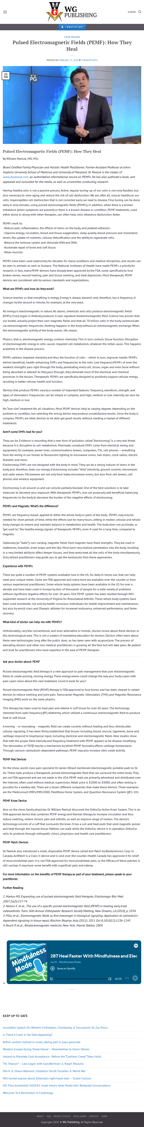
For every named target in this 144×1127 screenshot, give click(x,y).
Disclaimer (80, 1116)
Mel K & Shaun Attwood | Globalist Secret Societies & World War (44, 1071)
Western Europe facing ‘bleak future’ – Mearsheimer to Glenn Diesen (46, 1049)
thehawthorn (89, 60)
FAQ (49, 1116)
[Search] (139, 11)
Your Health (72, 37)
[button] (5, 12)
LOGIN (132, 12)
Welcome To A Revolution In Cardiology (28, 1093)
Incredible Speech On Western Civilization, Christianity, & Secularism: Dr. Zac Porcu (55, 1027)
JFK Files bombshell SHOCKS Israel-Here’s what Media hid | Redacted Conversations (56, 1085)
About (40, 1116)
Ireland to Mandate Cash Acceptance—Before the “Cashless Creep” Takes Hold (52, 1056)
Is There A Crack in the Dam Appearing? (27, 1035)
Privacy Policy (62, 1116)
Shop (104, 1116)
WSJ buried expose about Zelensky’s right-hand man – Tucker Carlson (47, 1078)
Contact (94, 1116)
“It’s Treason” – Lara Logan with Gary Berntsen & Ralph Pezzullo (43, 1063)
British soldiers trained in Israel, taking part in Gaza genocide (41, 1042)
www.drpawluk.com (15, 177)
